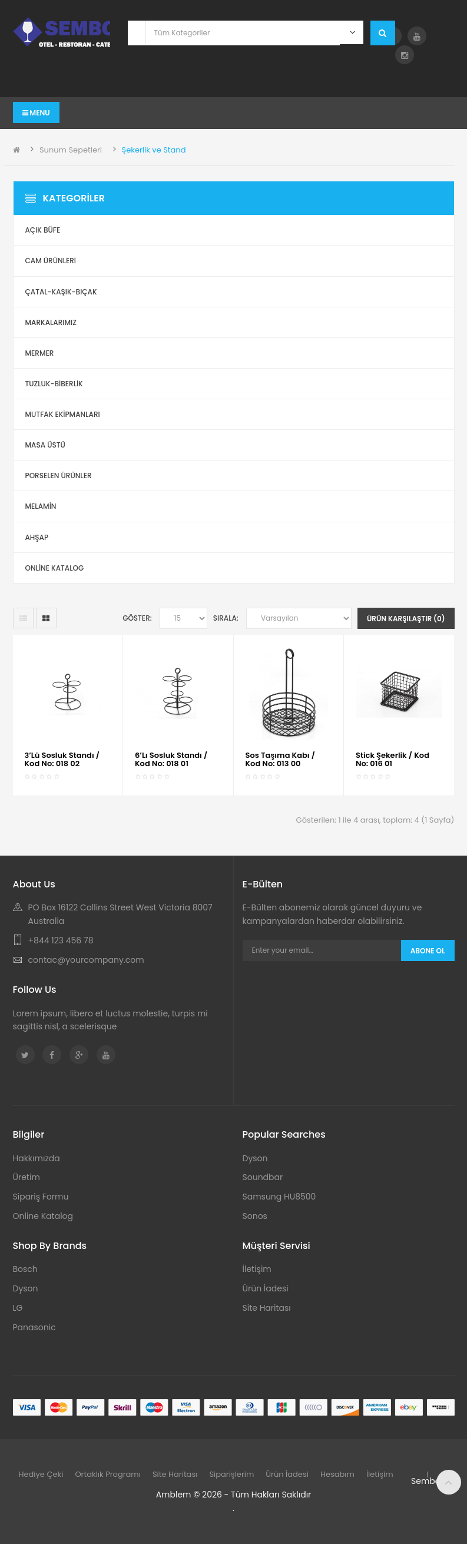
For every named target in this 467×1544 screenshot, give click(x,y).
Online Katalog (43, 1216)
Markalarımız (51, 322)
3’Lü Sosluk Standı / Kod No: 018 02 (62, 759)
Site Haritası (267, 1308)
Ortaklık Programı (108, 1474)
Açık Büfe (43, 230)
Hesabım (337, 1474)
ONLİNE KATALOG (54, 568)
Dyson (255, 1158)
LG (18, 1308)
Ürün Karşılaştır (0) (406, 619)
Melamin (41, 506)
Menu (36, 113)
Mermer (39, 353)
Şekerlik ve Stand (154, 149)
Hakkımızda (36, 1158)
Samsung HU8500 (279, 1196)
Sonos (255, 1216)
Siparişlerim (231, 1474)
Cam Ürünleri (51, 261)
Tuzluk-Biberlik (54, 384)
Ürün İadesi (266, 1288)
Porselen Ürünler (58, 476)
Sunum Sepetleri (70, 149)
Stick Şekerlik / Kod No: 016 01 (392, 759)
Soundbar (263, 1177)
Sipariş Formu (41, 1196)
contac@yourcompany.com (86, 960)
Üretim (26, 1177)
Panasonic (34, 1327)
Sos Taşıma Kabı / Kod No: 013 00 (281, 759)
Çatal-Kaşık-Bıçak (61, 292)
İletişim (257, 1269)
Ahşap (37, 537)
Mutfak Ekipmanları (62, 414)
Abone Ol (427, 951)
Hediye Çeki (41, 1474)
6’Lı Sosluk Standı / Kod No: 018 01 (171, 759)
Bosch (25, 1269)
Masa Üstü (45, 445)
